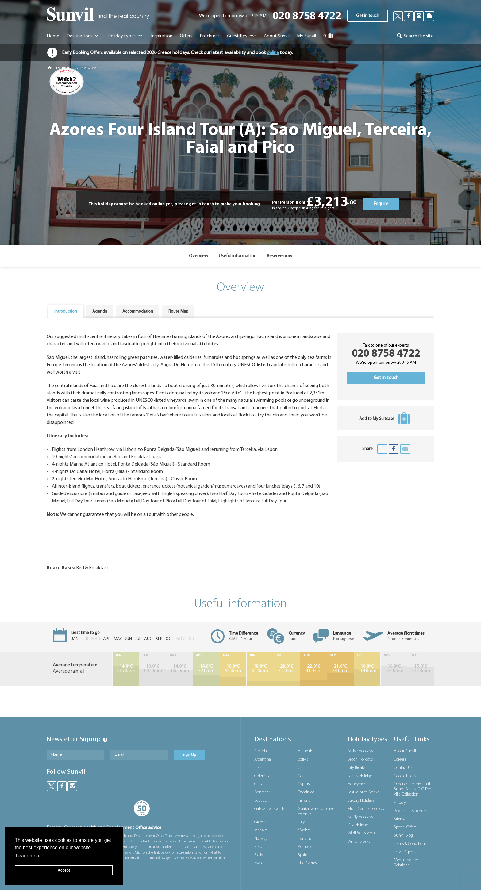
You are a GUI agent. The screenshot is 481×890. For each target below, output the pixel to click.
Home (53, 36)
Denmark (262, 792)
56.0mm (233, 668)
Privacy (400, 802)
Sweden (261, 863)
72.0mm (206, 668)
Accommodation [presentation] (137, 311)
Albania (260, 751)
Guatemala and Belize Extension (316, 811)
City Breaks (357, 767)
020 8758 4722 (307, 16)
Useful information (237, 256)
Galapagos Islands (269, 809)
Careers (400, 759)
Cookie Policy (405, 776)
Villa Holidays (359, 825)
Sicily (258, 855)
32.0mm (286, 668)
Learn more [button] (28, 855)
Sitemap (400, 819)
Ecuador (261, 800)
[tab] (65, 311)
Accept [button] (64, 870)
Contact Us (403, 767)
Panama (305, 838)
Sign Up (189, 755)
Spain (302, 855)
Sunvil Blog (403, 835)
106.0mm (179, 668)
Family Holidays (361, 776)
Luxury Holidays (361, 800)
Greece (260, 822)
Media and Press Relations (407, 863)
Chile (302, 767)
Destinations (83, 36)
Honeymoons (359, 784)
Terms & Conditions (410, 844)
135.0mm (126, 668)
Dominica (306, 792)
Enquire (380, 203)
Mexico (304, 830)
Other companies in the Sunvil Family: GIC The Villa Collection (413, 789)
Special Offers (405, 827)
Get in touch (367, 15)
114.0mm (367, 668)
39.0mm (260, 668)
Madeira (260, 830)
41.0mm (313, 668)
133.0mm (394, 668)
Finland (304, 800)
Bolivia (303, 759)
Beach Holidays (360, 759)
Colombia (262, 776)
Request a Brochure (410, 811)
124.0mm (420, 668)
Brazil (259, 767)
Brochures (210, 36)
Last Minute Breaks (363, 792)
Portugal (305, 847)
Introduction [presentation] (65, 311)
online (273, 52)
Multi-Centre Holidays (366, 809)
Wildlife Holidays (361, 833)
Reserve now (279, 256)
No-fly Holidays (360, 817)
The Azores (88, 68)
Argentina (262, 759)
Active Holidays (360, 751)
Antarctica (306, 751)
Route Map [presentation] (178, 311)
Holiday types (125, 36)
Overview (198, 256)
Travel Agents (405, 852)
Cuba (258, 784)
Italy (301, 822)
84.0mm (340, 668)
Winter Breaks (359, 841)
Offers (186, 36)
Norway (260, 838)
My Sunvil (306, 36)
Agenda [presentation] (99, 311)
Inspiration (161, 36)
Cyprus (304, 784)
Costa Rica (306, 776)
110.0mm (152, 668)
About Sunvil (405, 751)
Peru (258, 847)
